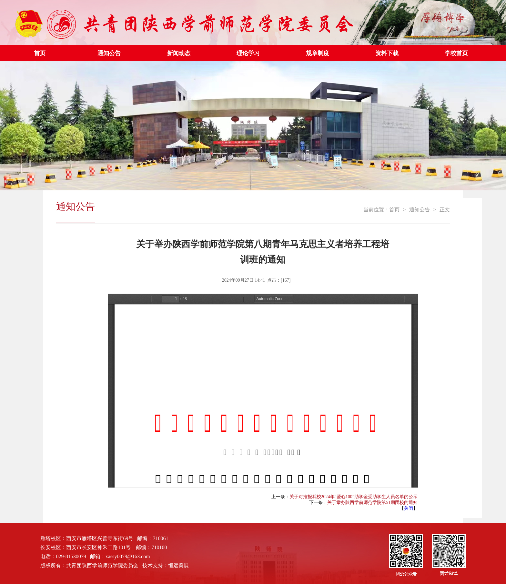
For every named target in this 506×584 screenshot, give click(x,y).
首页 (40, 53)
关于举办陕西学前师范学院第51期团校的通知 (372, 502)
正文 (445, 209)
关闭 (408, 508)
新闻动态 (178, 53)
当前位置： (376, 209)
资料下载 (387, 53)
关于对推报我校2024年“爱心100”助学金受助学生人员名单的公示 (353, 496)
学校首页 (456, 53)
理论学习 (248, 53)
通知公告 (109, 53)
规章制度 (317, 53)
